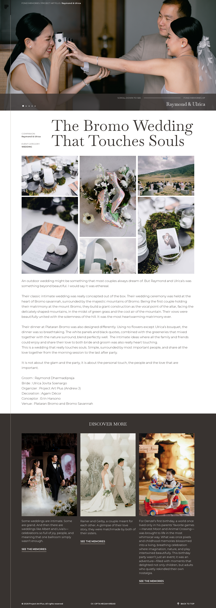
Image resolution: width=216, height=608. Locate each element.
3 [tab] (29, 106)
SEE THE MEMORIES (34, 549)
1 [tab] (23, 106)
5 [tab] (35, 106)
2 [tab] (26, 106)
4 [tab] (32, 106)
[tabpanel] (108, 55)
